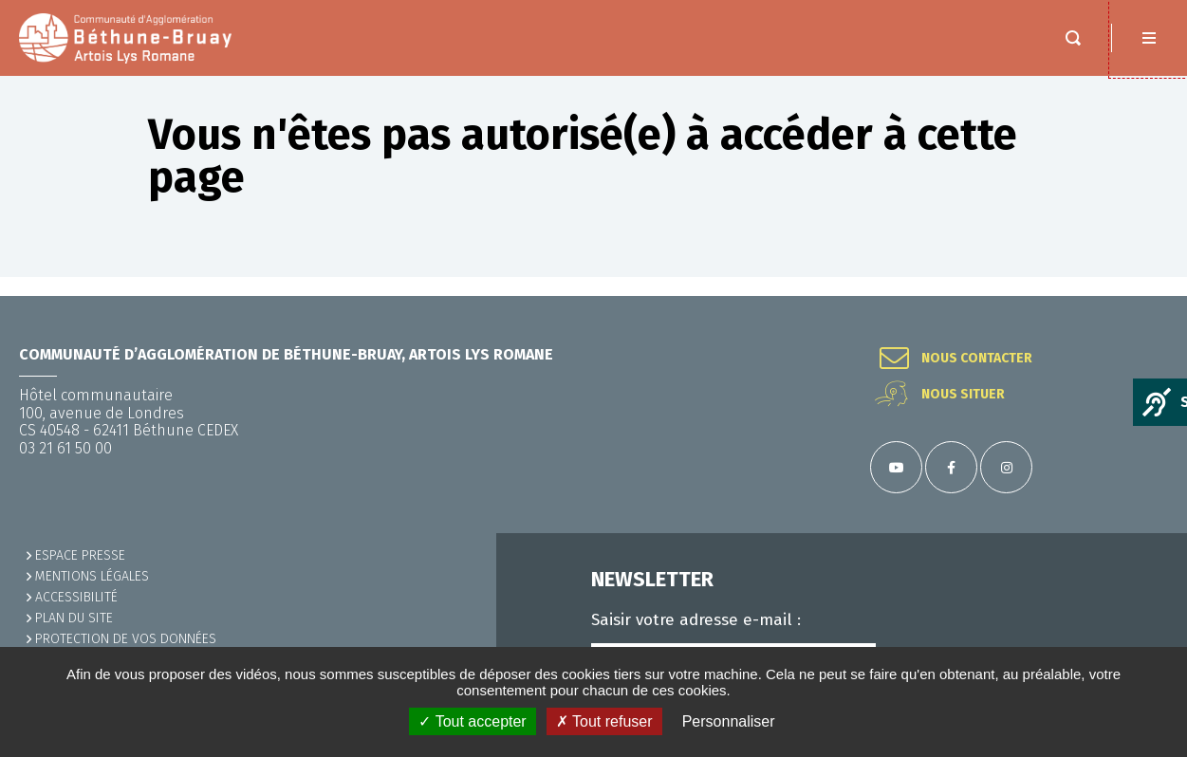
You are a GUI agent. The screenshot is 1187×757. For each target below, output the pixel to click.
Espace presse (80, 555)
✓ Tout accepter (472, 721)
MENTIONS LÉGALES (92, 576)
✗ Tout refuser (604, 721)
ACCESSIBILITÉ (76, 597)
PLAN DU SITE (74, 618)
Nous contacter (976, 358)
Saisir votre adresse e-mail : (696, 620)
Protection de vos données (125, 639)
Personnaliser (728, 721)
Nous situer (963, 394)
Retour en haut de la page (1149, 296)
